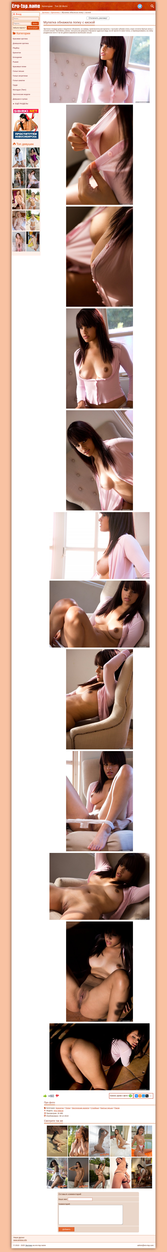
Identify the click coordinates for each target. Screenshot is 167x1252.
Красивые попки (19, 67)
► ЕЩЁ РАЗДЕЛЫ (20, 104)
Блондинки (17, 57)
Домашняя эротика (21, 43)
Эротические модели (21, 94)
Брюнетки (17, 53)
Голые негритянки (20, 76)
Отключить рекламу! (98, 18)
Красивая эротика (20, 39)
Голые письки (18, 71)
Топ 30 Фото (61, 6)
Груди (15, 85)
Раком (116, 1108)
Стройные (95, 1108)
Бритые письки (107, 1108)
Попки (67, 1108)
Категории (47, 6)
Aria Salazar (58, 1111)
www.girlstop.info (20, 1244)
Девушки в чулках (20, 99)
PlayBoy (16, 48)
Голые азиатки (19, 80)
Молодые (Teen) (19, 90)
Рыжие (15, 62)
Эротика (28, 1249)
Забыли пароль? (19, 28)
